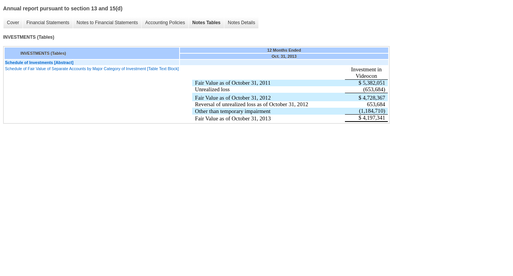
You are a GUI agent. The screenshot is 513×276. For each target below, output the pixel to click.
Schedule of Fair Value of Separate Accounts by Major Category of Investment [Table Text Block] (92, 68)
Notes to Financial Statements (105, 23)
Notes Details (239, 23)
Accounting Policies (163, 23)
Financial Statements (46, 23)
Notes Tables (204, 23)
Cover (11, 23)
